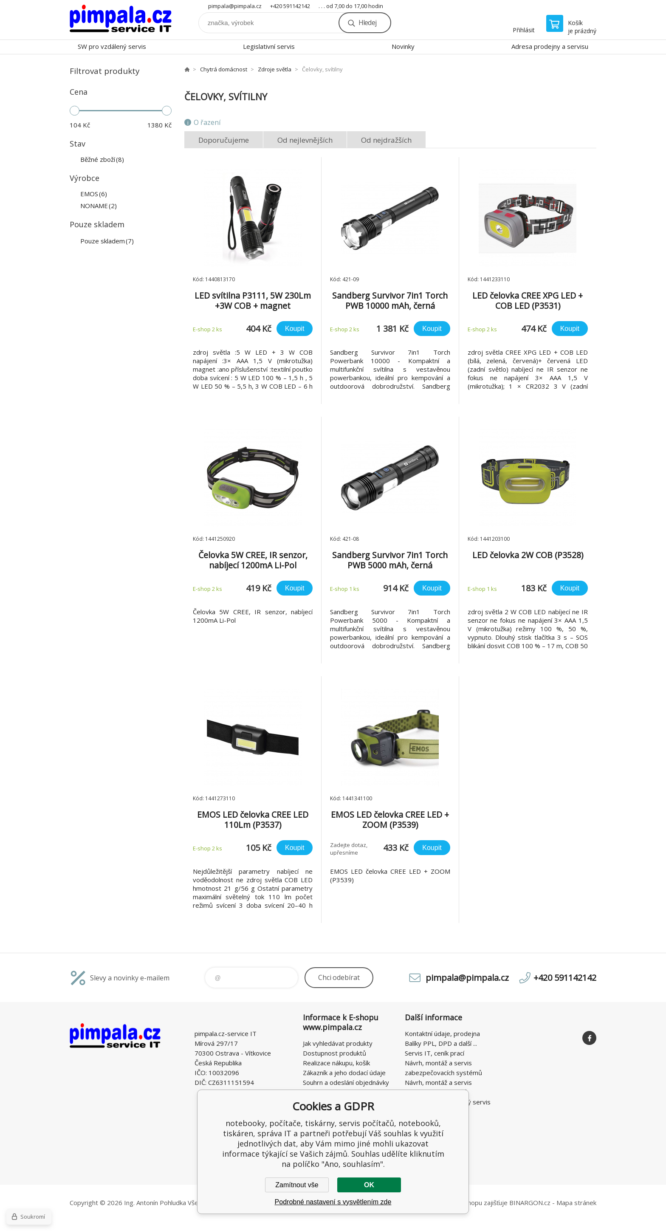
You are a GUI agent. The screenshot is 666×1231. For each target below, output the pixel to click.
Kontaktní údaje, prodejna (442, 1033)
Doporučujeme (223, 140)
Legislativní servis (269, 46)
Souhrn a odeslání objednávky (346, 1082)
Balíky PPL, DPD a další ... (441, 1043)
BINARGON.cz (529, 1202)
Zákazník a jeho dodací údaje (344, 1072)
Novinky (403, 46)
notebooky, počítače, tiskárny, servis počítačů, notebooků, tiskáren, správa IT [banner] (121, 20)
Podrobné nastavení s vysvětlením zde (333, 1202)
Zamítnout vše (296, 1185)
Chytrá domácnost (223, 69)
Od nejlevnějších (305, 140)
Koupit (294, 328)
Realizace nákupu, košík (336, 1063)
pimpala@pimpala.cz (235, 6)
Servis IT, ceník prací (434, 1053)
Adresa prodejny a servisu (549, 46)
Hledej (367, 22)
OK (369, 1185)
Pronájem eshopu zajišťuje (469, 1202)
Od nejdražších (386, 140)
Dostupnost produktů (334, 1053)
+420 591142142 (290, 6)
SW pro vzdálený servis (112, 46)
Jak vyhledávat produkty (338, 1043)
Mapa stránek (576, 1202)
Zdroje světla (274, 69)
